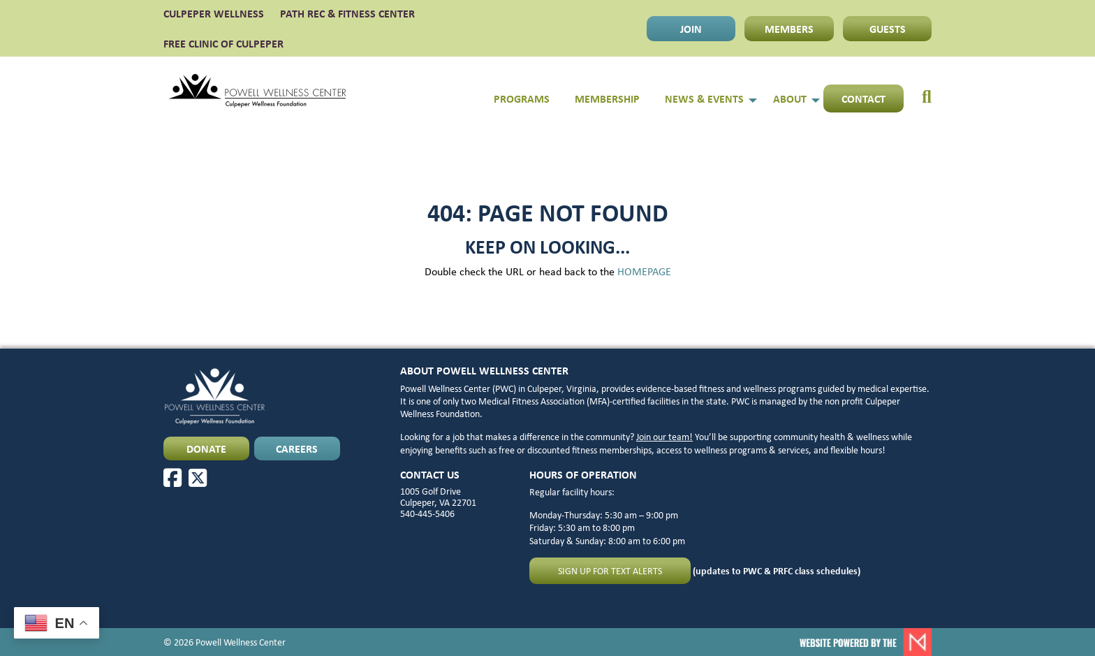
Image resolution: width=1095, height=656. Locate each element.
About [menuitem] (790, 98)
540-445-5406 (427, 513)
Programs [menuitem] (522, 98)
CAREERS (297, 448)
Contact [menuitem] (863, 98)
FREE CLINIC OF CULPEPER (223, 43)
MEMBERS (789, 28)
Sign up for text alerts (610, 570)
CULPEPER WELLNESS (213, 13)
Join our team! (664, 436)
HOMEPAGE (644, 271)
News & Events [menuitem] (704, 98)
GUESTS (887, 28)
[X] (198, 477)
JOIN (691, 28)
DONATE (206, 448)
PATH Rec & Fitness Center (347, 13)
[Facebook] (172, 477)
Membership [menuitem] (607, 98)
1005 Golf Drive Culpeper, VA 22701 (438, 497)
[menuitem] (918, 91)
